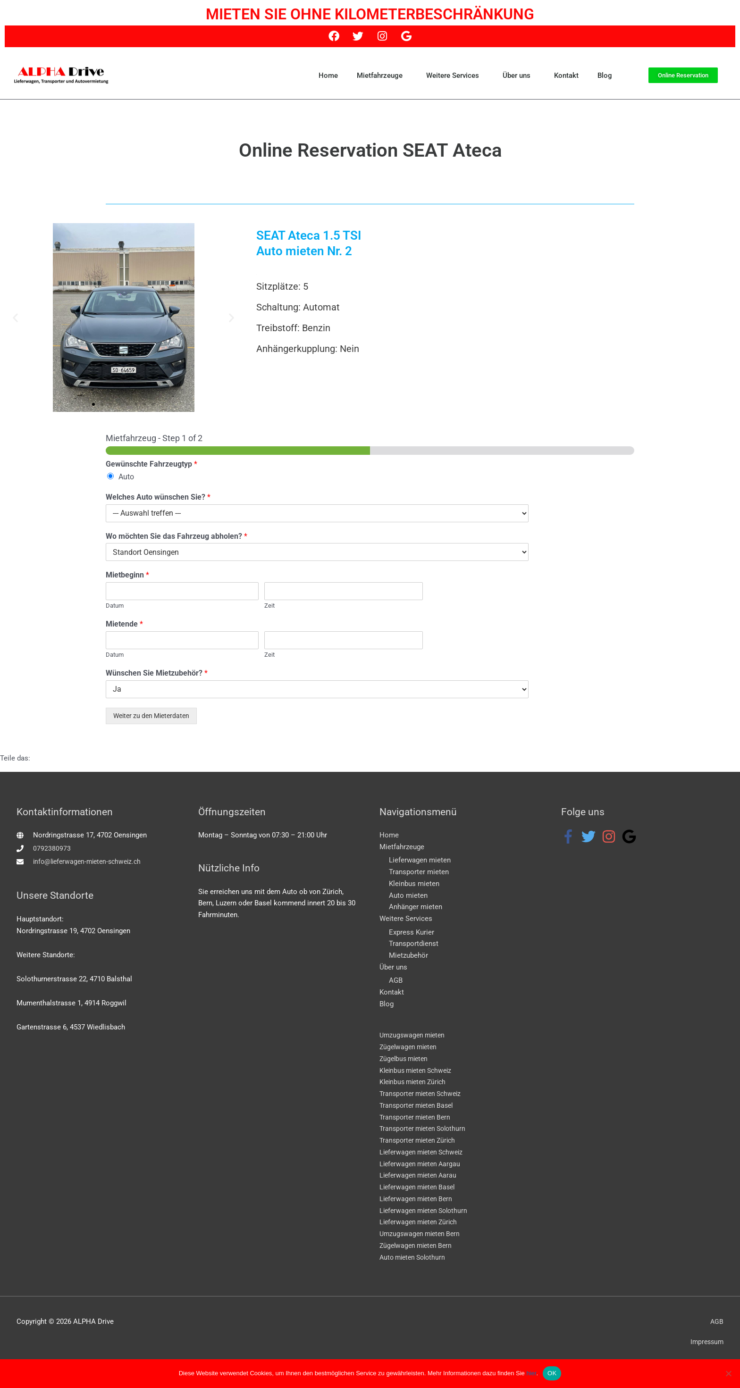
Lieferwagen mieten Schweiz (424, 1152)
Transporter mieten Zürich (420, 1141)
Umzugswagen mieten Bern (422, 1234)
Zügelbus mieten (405, 1058)
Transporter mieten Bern (417, 1117)
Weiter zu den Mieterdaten (151, 715)
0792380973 (52, 848)
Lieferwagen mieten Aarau (420, 1175)
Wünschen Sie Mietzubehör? (157, 673)
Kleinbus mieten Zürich (415, 1082)
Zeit (269, 605)
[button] (15, 317)
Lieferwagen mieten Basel (420, 1187)
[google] (631, 836)
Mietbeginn (127, 574)
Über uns (519, 75)
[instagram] (611, 836)
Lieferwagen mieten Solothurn (426, 1210)
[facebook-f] (570, 836)
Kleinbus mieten (414, 883)
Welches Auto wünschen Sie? (158, 497)
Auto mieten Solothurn (415, 1257)
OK (551, 1373)
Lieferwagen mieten (420, 860)
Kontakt (566, 75)
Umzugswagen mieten (414, 1035)
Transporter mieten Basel (419, 1105)
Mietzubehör (408, 955)
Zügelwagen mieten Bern (418, 1245)
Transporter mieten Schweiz (423, 1094)
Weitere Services (455, 75)
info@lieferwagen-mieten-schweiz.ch (90, 861)
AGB (396, 981)
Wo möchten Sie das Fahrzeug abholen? (176, 536)
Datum (115, 605)
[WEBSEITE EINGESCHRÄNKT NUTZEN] (728, 1373)
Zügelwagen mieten (410, 1047)
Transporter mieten (419, 872)
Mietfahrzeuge (382, 75)
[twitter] (590, 836)
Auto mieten (408, 895)
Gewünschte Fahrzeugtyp (151, 464)
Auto (126, 476)
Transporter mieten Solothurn (425, 1129)
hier (531, 1373)
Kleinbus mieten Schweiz (418, 1070)
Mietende (124, 623)
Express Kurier (411, 932)
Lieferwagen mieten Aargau (422, 1164)
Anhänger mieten (415, 907)
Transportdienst (413, 944)
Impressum (705, 1342)
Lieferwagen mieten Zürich (421, 1222)
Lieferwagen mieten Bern (418, 1199)
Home (328, 75)
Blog (604, 75)
